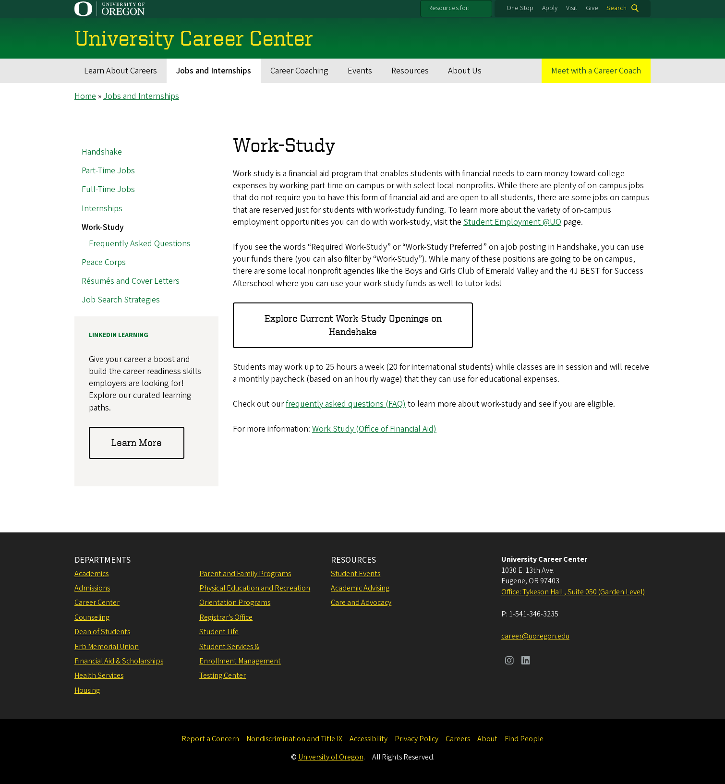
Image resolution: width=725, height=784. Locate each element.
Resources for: (449, 8)
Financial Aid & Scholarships (118, 661)
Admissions (92, 588)
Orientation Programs (234, 602)
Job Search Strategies (121, 300)
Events (360, 71)
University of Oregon (330, 757)
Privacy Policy (416, 739)
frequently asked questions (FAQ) (346, 404)
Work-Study (103, 227)
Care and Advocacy (361, 602)
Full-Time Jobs (108, 190)
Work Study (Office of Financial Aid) (374, 429)
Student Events (355, 573)
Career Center (97, 602)
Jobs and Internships (213, 71)
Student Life (219, 632)
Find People (524, 739)
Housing (87, 690)
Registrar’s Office (226, 617)
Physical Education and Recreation (254, 588)
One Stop (520, 8)
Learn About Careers (120, 71)
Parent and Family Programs (245, 573)
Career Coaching (299, 71)
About (487, 739)
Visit (571, 8)
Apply (549, 8)
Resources (410, 71)
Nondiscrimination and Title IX (294, 739)
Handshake (102, 152)
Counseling (91, 617)
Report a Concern (210, 739)
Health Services (98, 675)
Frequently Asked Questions (140, 244)
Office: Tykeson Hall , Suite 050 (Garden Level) (573, 592)
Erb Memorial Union (106, 646)
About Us (465, 71)
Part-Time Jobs (108, 171)
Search (616, 8)
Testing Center (222, 675)
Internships (102, 209)
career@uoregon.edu (535, 636)
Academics (91, 573)
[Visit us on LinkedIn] (526, 661)
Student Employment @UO (512, 222)
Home (85, 96)
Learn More (136, 442)
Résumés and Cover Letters (131, 281)
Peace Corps (104, 262)
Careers (458, 739)
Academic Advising (360, 588)
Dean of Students (102, 632)
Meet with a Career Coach (596, 71)
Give (592, 8)
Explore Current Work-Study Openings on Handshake (353, 325)
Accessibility (368, 739)
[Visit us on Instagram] (509, 661)
